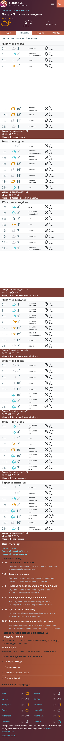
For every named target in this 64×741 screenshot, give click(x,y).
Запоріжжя (7, 704)
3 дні (8, 32)
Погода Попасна (9, 548)
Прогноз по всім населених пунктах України (33, 585)
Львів (4, 710)
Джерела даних (9, 736)
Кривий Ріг (39, 710)
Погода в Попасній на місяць (14, 554)
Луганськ (6, 721)
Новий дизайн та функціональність (28, 597)
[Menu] (53, 4)
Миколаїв (6, 716)
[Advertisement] (32, 88)
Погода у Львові (12, 678)
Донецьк (38, 704)
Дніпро (37, 699)
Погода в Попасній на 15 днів (15, 551)
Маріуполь (39, 716)
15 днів (40, 32)
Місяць (56, 32)
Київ (4, 693)
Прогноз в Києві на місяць (17, 673)
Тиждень (24, 32)
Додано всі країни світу (22, 609)
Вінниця (37, 721)
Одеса (5, 699)
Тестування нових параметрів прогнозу (31, 621)
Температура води (19, 574)
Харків (37, 693)
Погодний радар (12, 667)
